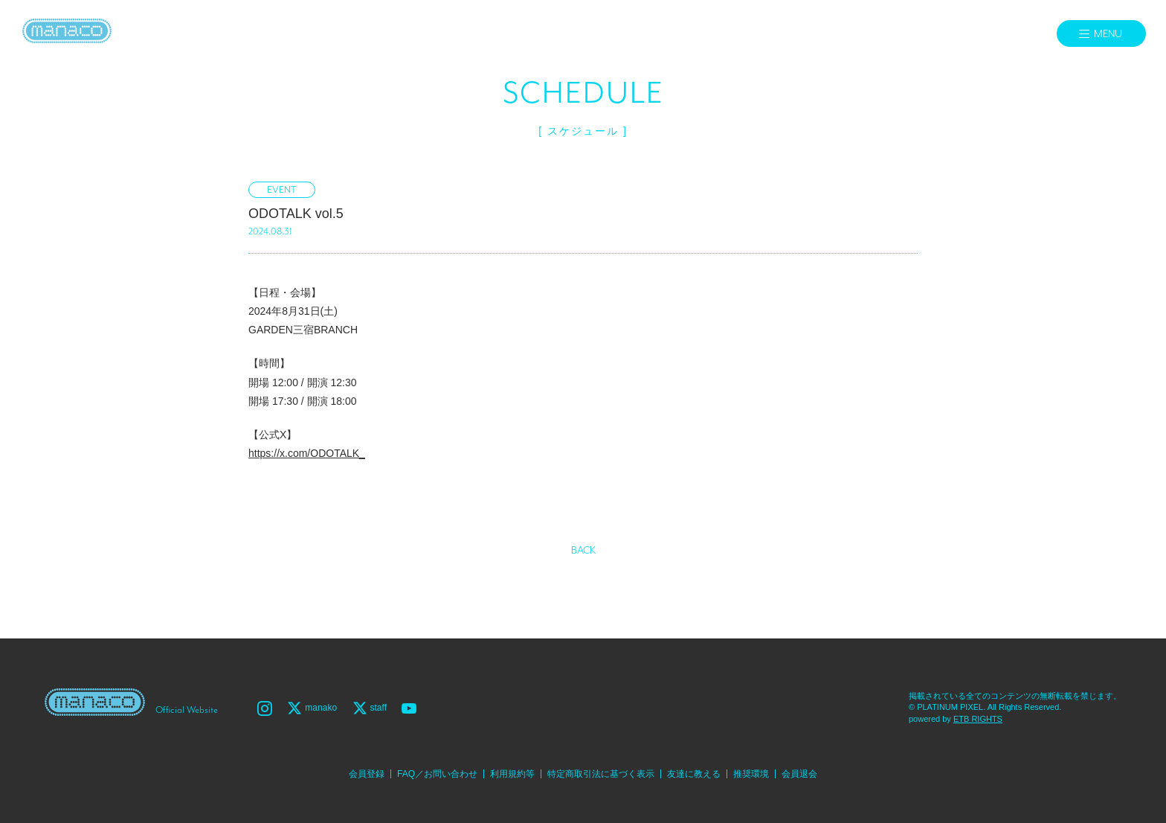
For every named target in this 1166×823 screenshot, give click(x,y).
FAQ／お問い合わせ (437, 774)
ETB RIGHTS (977, 718)
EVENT (282, 190)
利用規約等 (512, 774)
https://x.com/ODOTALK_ (306, 453)
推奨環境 (751, 774)
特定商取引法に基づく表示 (600, 774)
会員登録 (366, 774)
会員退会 (799, 774)
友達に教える (694, 774)
